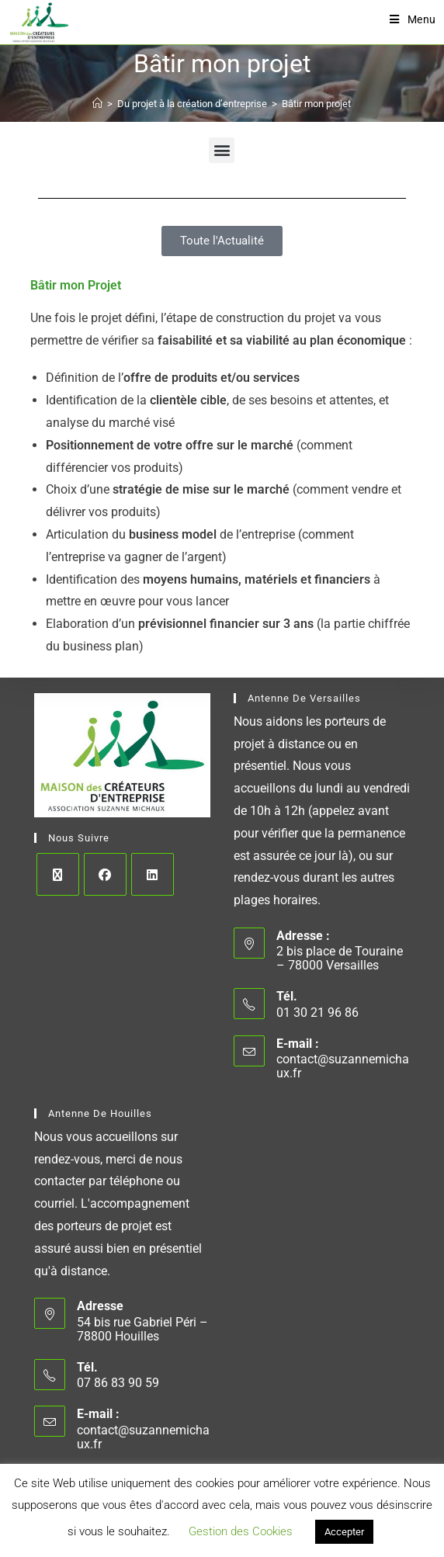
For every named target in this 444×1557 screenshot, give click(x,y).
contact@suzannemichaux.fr (342, 1066)
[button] (221, 150)
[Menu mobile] (413, 19)
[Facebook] (105, 874)
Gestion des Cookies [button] (241, 1531)
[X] (57, 874)
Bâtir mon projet (316, 103)
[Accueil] (97, 103)
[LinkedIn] (152, 874)
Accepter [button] (344, 1532)
